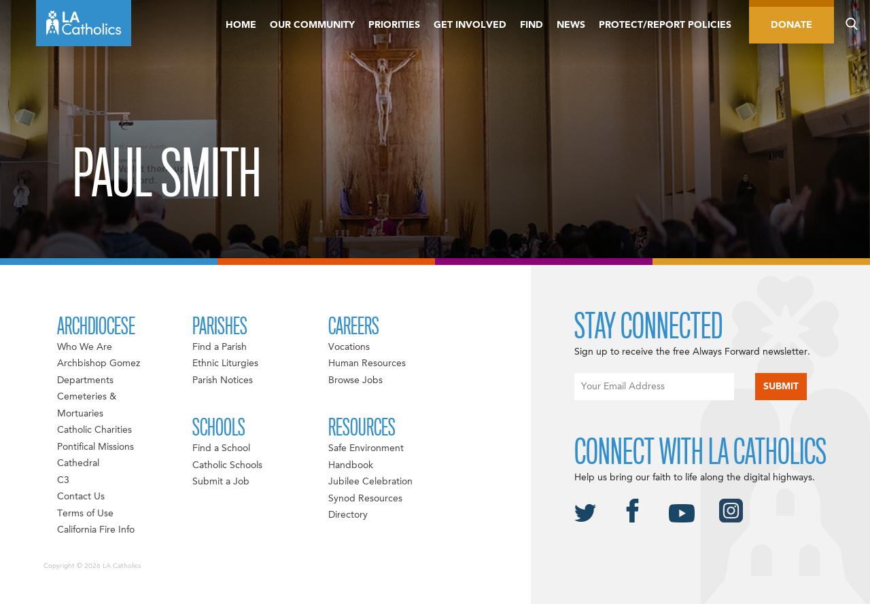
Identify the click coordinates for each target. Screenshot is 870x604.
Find (531, 25)
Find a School (221, 448)
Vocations (349, 347)
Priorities (394, 25)
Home (241, 25)
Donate (791, 25)
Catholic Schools (227, 465)
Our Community (312, 25)
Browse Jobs (355, 380)
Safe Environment (366, 448)
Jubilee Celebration (370, 481)
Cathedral (78, 463)
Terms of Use (85, 513)
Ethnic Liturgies (225, 363)
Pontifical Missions (95, 447)
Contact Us (81, 496)
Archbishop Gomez (98, 363)
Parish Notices (222, 380)
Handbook (350, 465)
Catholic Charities (94, 430)
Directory (348, 515)
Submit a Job (220, 481)
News (571, 25)
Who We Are (84, 347)
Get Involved (470, 25)
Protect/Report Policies (665, 25)
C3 (63, 480)
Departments (85, 380)
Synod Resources (365, 498)
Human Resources (367, 363)
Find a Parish (219, 347)
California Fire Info (96, 530)
